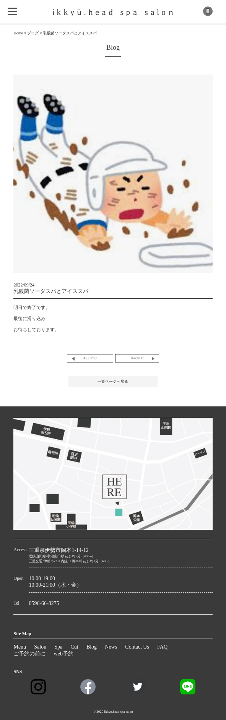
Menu (19, 647)
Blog (91, 647)
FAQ (162, 647)
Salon (40, 647)
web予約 (63, 654)
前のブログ (137, 358)
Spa (58, 647)
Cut (74, 647)
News (111, 647)
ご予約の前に (29, 654)
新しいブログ (90, 358)
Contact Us (137, 647)
